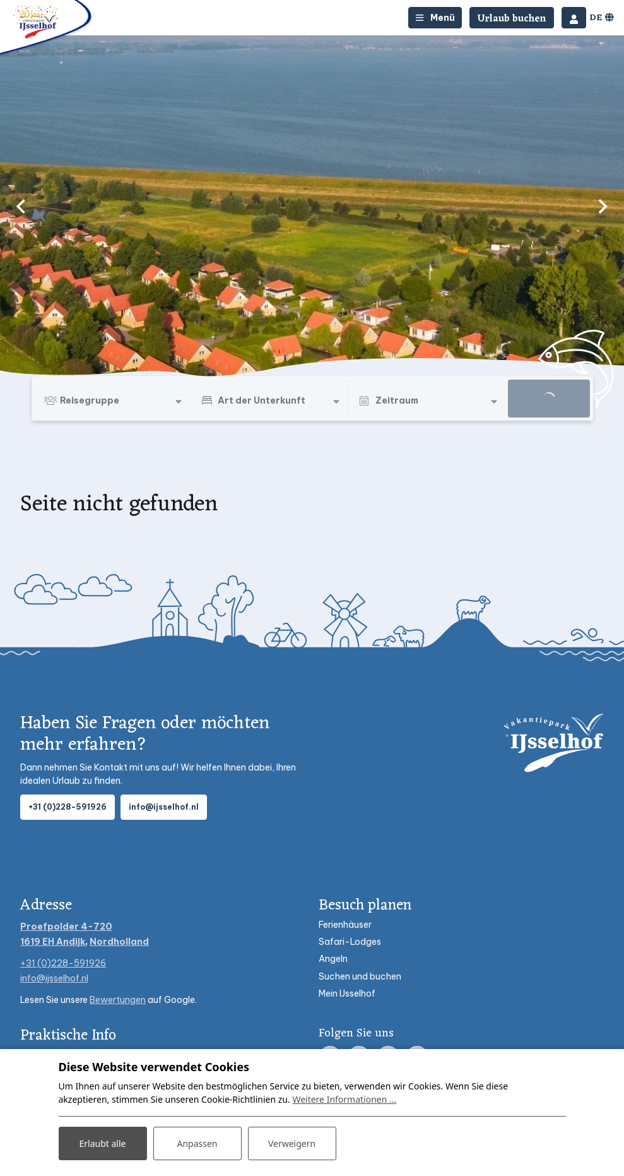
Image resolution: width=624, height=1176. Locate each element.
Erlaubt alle (102, 1143)
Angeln (333, 958)
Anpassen (197, 1143)
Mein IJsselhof (347, 993)
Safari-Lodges (350, 941)
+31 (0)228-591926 (67, 807)
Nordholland (119, 941)
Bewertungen (118, 999)
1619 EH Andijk (52, 941)
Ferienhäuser (345, 924)
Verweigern (291, 1143)
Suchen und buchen (360, 976)
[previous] (20, 206)
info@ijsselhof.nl (164, 807)
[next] (603, 206)
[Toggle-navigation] (435, 17)
